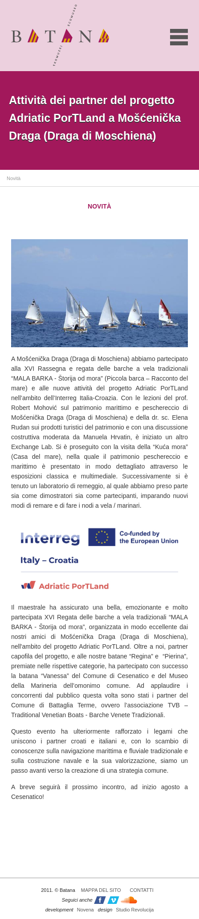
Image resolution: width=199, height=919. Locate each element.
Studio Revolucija (126, 909)
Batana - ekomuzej (60, 35)
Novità (13, 178)
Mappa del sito (101, 890)
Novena (69, 909)
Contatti (141, 890)
